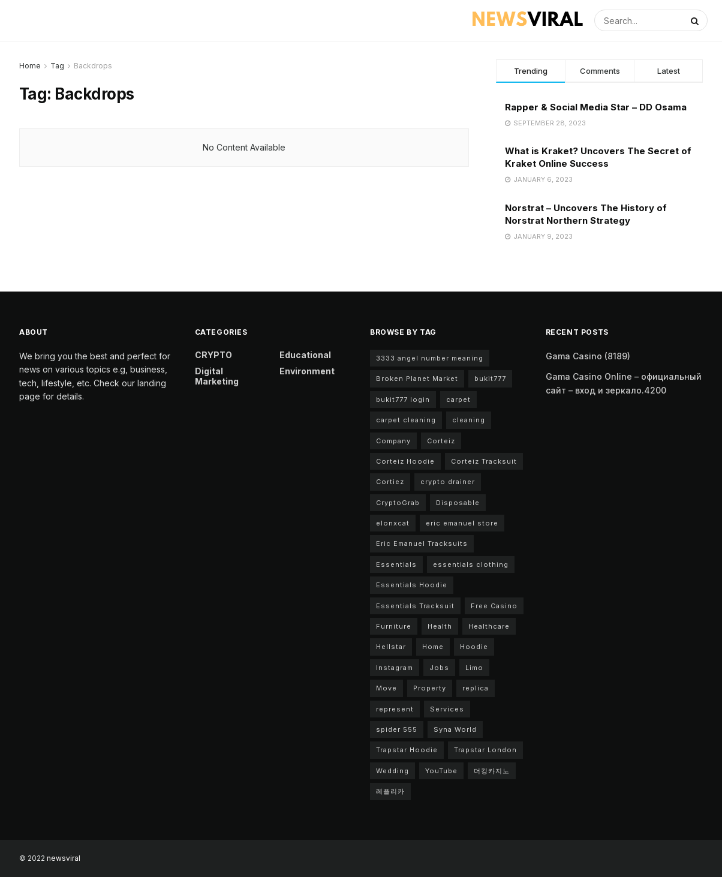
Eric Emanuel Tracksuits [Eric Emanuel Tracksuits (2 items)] (422, 543)
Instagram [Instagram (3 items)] (394, 667)
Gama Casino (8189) (588, 356)
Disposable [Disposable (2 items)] (458, 502)
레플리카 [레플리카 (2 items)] (390, 791)
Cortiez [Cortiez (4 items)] (390, 481)
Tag (57, 65)
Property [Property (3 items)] (429, 688)
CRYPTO (213, 355)
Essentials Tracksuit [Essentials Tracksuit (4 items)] (415, 606)
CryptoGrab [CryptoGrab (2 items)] (398, 502)
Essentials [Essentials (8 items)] (396, 564)
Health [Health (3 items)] (440, 626)
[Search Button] (696, 20)
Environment (307, 371)
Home (30, 65)
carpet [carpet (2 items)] (458, 399)
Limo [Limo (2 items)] (474, 667)
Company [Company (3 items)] (393, 441)
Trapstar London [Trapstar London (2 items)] (485, 750)
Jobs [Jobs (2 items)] (439, 667)
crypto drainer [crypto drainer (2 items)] (447, 481)
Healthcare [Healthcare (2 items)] (489, 626)
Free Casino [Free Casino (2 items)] (494, 606)
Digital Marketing (217, 376)
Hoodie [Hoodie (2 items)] (474, 646)
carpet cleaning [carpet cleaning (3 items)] (406, 420)
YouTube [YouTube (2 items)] (441, 771)
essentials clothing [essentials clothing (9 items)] (471, 564)
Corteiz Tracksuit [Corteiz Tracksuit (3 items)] (484, 461)
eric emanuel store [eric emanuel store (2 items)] (462, 523)
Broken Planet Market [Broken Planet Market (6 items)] (417, 378)
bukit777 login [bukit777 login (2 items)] (403, 399)
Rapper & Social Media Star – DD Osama (596, 107)
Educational (305, 355)
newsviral (63, 858)
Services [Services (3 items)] (447, 709)
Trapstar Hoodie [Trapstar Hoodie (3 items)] (407, 750)
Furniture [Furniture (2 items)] (393, 626)
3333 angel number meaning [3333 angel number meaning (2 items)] (429, 358)
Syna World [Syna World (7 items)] (455, 729)
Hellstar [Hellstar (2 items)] (391, 646)
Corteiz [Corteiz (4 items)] (441, 441)
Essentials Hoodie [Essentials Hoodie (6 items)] (411, 585)
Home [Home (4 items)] (433, 646)
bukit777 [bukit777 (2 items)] (490, 378)
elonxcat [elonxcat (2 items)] (393, 523)
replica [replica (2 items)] (475, 688)
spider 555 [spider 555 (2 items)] (396, 729)
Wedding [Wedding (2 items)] (392, 771)
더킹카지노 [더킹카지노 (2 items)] (492, 771)
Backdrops (93, 65)
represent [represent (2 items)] (395, 709)
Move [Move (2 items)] (386, 688)
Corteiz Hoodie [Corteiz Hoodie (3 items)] (405, 461)
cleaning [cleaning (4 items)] (468, 420)
